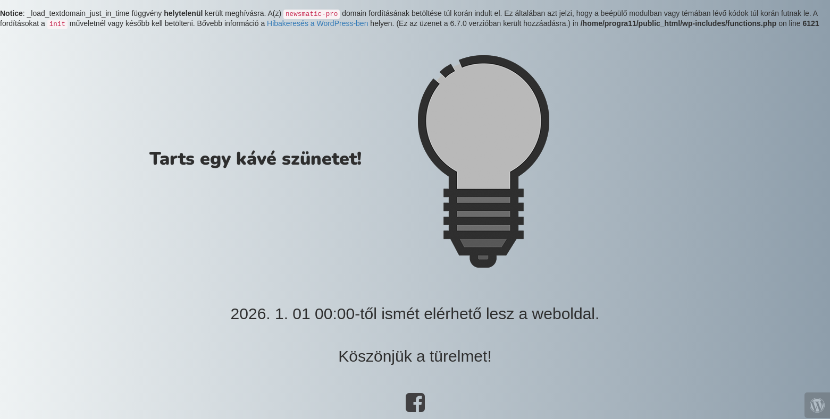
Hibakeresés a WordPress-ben (317, 23)
